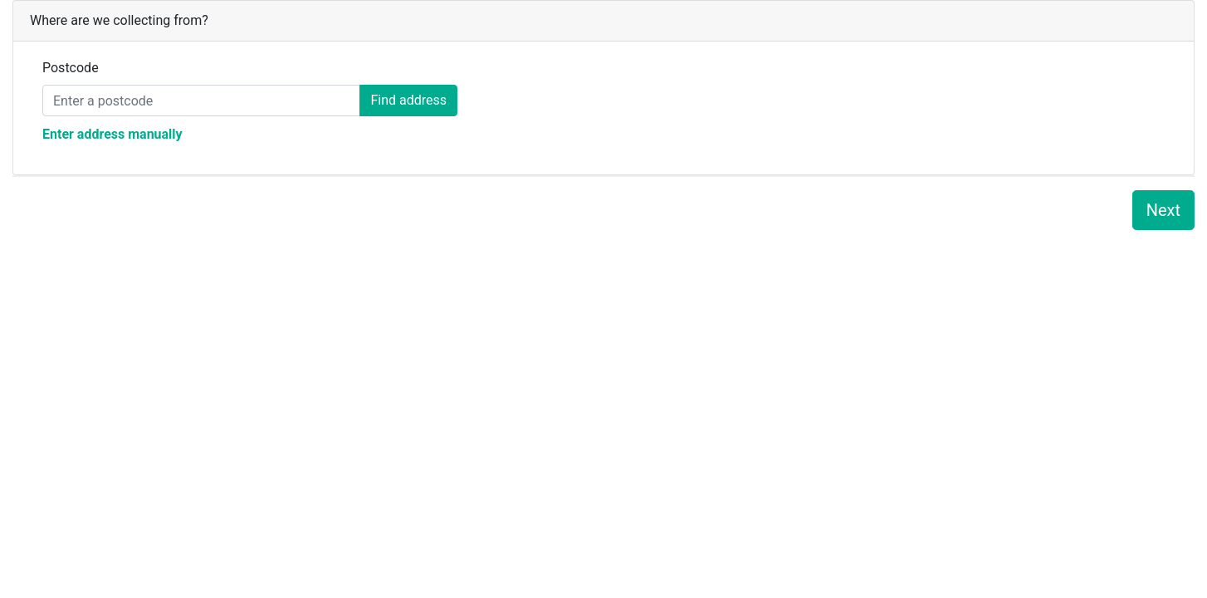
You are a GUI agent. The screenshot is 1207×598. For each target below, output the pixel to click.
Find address (408, 100)
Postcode (70, 68)
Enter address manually (112, 134)
